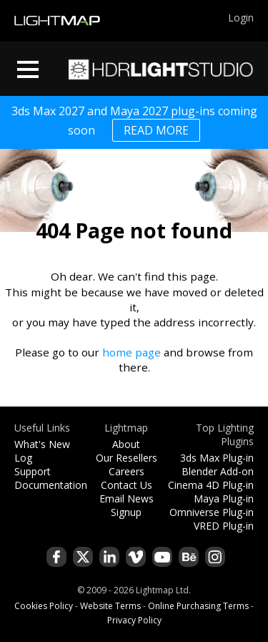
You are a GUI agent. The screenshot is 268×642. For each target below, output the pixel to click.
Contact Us (126, 485)
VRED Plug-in (224, 525)
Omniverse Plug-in (211, 512)
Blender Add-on (218, 471)
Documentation (50, 485)
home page (131, 352)
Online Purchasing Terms (198, 606)
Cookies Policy (43, 606)
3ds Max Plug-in (217, 458)
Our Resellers (126, 458)
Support (32, 471)
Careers (126, 471)
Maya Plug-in (224, 498)
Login (241, 17)
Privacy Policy (134, 620)
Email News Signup (126, 505)
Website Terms (110, 606)
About (126, 444)
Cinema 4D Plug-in (211, 485)
